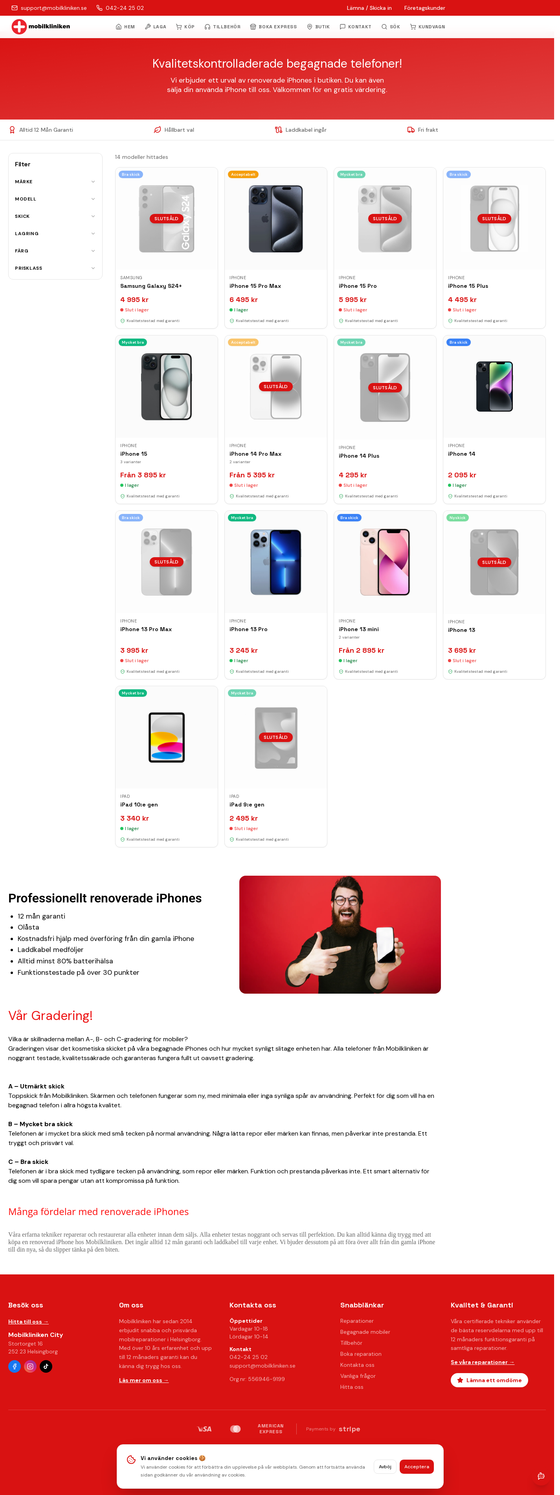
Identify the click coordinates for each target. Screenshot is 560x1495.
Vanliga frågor (358, 1375)
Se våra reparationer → (482, 1362)
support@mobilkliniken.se (263, 1365)
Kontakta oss (357, 1364)
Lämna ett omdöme (489, 1380)
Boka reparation (361, 1353)
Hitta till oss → (28, 1321)
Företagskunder (424, 7)
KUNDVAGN (427, 27)
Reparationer (357, 1320)
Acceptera (416, 1467)
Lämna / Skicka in (369, 7)
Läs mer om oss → (144, 1380)
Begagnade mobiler (365, 1331)
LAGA (155, 27)
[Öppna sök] (390, 27)
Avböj (385, 1467)
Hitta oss (352, 1386)
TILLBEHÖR (222, 27)
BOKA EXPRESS (273, 27)
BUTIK (318, 27)
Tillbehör (351, 1342)
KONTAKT (356, 27)
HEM (125, 27)
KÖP (185, 27)
